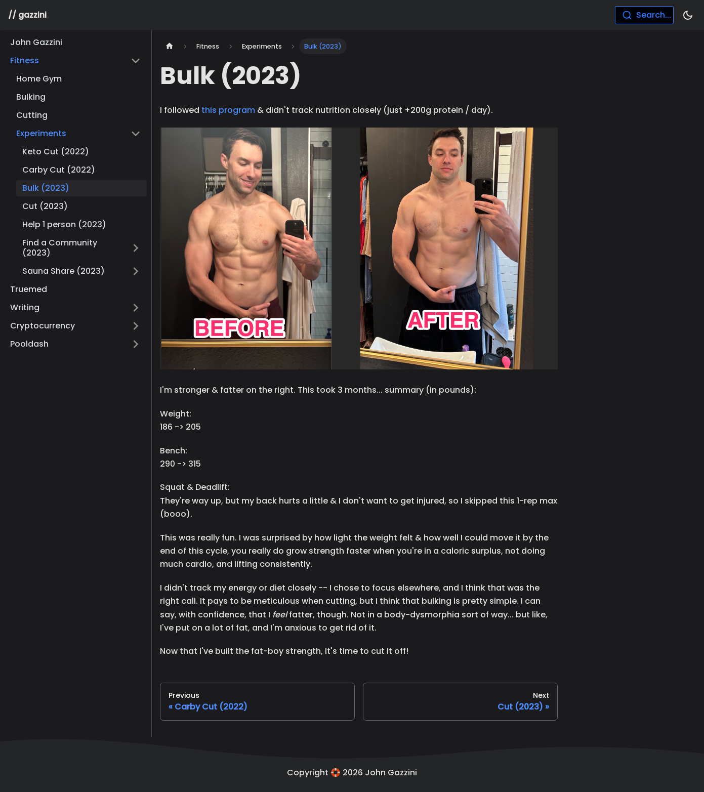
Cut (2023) (45, 206)
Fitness (24, 60)
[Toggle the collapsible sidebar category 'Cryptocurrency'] (136, 326)
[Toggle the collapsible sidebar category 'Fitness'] (136, 61)
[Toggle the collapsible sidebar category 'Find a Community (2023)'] (136, 248)
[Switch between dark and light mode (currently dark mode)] (688, 15)
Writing (24, 307)
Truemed (28, 289)
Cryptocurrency (42, 325)
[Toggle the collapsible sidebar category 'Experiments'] (136, 134)
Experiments (41, 133)
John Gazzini (36, 42)
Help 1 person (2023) (64, 224)
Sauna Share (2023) (63, 271)
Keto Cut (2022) (55, 151)
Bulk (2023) (45, 188)
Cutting (32, 115)
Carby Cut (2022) (58, 170)
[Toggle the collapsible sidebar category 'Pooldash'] (136, 344)
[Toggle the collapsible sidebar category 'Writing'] (136, 308)
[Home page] (169, 46)
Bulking (31, 97)
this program (228, 110)
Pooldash (29, 344)
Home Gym (39, 79)
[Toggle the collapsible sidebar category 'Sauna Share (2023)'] (136, 271)
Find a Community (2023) (59, 248)
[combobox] (644, 15)
